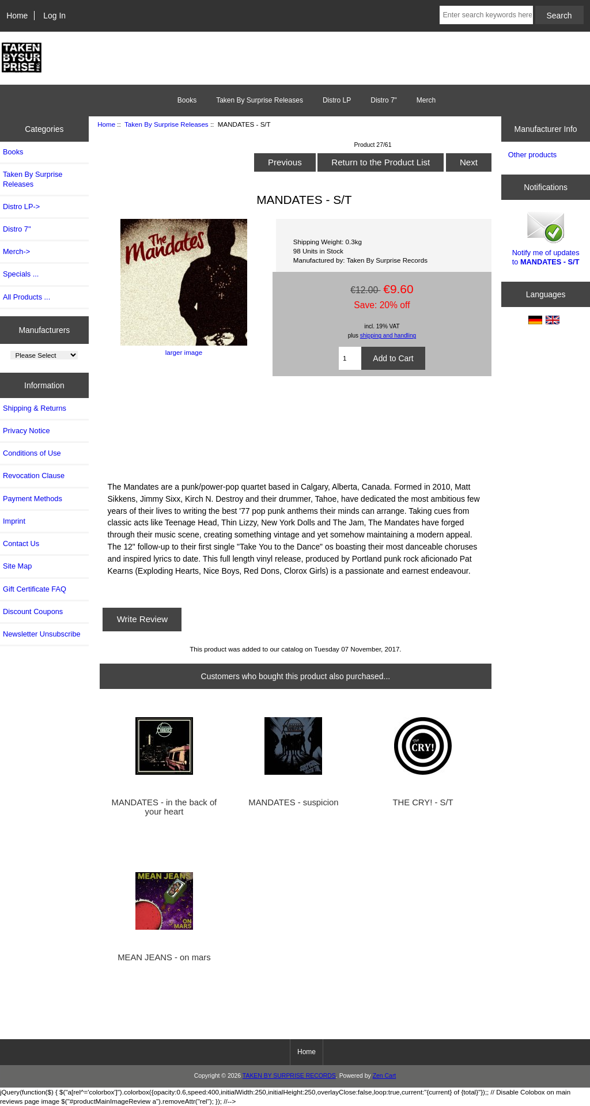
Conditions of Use (32, 453)
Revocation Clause (34, 475)
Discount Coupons (33, 611)
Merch (426, 100)
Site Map (17, 566)
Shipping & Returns (34, 408)
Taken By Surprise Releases (166, 124)
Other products (532, 154)
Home (17, 15)
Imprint (14, 521)
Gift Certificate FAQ (34, 589)
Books (186, 100)
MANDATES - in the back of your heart (164, 807)
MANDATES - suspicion (293, 802)
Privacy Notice (26, 430)
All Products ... (26, 297)
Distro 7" (383, 100)
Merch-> (16, 251)
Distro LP (337, 100)
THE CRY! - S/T (422, 802)
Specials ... (21, 274)
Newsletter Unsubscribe (42, 634)
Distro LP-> (21, 206)
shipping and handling (388, 335)
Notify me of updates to (546, 237)
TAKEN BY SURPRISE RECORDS (289, 1076)
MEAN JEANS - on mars (164, 957)
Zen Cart (384, 1076)
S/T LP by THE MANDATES (296, 426)
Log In (54, 15)
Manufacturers (44, 329)
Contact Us (21, 543)
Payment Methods (32, 498)
